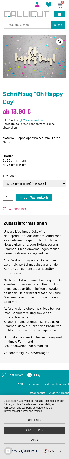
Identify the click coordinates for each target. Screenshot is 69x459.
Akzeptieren (34, 430)
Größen (9, 176)
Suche (58, 24)
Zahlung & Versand (57, 384)
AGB (20, 384)
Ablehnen (34, 420)
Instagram (16, 375)
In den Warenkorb (34, 197)
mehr (34, 440)
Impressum (34, 384)
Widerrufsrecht (59, 392)
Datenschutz (37, 392)
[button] (59, 14)
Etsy (37, 375)
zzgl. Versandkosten (30, 120)
